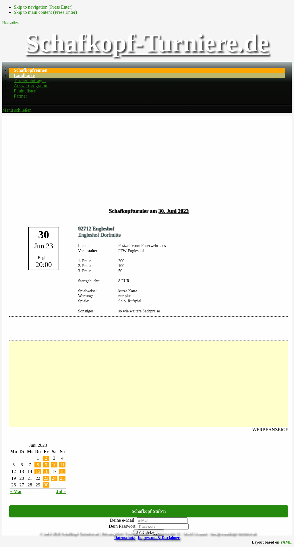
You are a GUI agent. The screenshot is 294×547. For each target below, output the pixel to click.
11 (62, 464)
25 (62, 478)
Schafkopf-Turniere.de (147, 43)
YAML (286, 542)
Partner (20, 96)
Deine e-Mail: (123, 520)
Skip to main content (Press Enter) (45, 12)
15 (38, 471)
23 (46, 478)
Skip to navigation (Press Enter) (43, 7)
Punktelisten (25, 90)
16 (46, 471)
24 (54, 478)
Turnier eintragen (30, 80)
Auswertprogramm (31, 85)
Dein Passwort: (123, 526)
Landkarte (24, 75)
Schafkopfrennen (30, 70)
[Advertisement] (147, 156)
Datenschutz (124, 538)
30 (46, 484)
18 (62, 471)
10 (54, 464)
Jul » (61, 491)
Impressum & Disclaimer (159, 538)
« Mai (16, 491)
